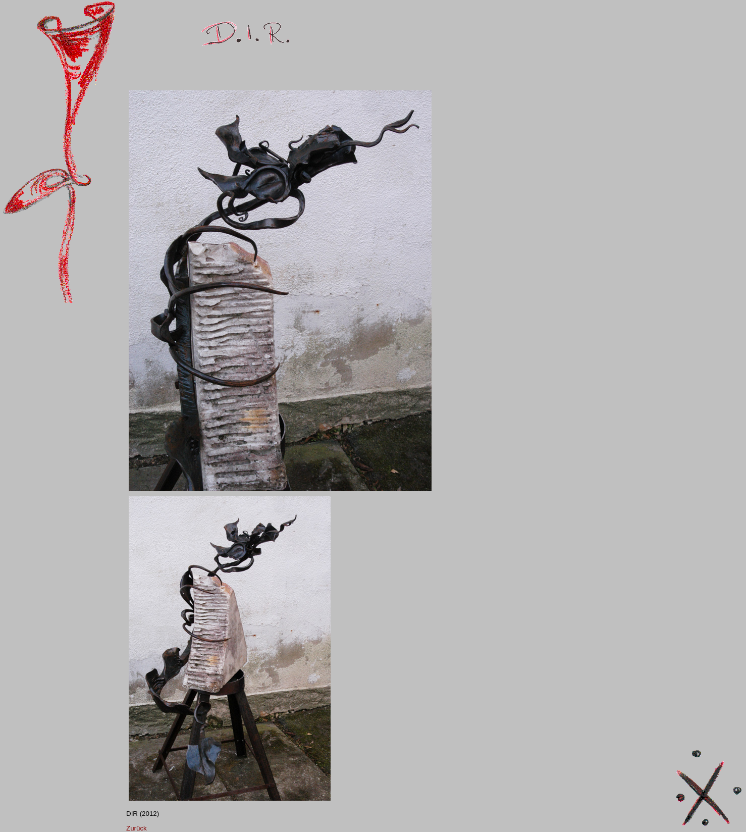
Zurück (136, 828)
